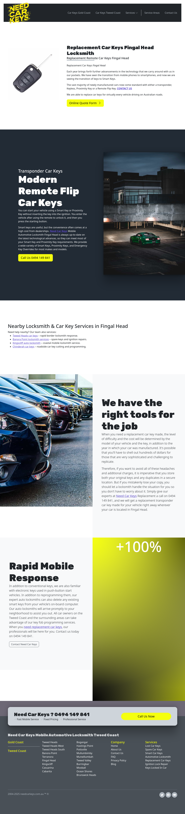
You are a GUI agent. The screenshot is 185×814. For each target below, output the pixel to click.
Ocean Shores (84, 771)
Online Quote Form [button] (85, 103)
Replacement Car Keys (158, 760)
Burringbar (82, 764)
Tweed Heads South (53, 749)
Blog (113, 764)
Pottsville (81, 749)
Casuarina (48, 767)
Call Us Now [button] (146, 716)
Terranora (47, 756)
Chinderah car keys (23, 346)
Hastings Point (84, 746)
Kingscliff (47, 764)
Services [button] (132, 12)
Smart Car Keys (154, 753)
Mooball (81, 767)
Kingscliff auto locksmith (27, 343)
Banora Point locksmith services (31, 339)
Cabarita (47, 771)
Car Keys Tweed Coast (108, 12)
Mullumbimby (84, 753)
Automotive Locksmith (158, 756)
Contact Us (171, 12)
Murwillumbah (84, 756)
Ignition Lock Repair (156, 764)
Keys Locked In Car (156, 767)
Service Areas (152, 12)
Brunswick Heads (86, 775)
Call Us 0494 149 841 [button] (35, 258)
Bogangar (82, 742)
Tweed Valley (83, 760)
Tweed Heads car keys (25, 335)
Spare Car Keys (153, 749)
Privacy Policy (118, 760)
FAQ (113, 756)
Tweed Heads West (53, 746)
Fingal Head (49, 760)
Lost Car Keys (152, 746)
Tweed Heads (50, 742)
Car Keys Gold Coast (79, 12)
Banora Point (49, 753)
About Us (116, 749)
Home (114, 746)
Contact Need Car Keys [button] (24, 644)
